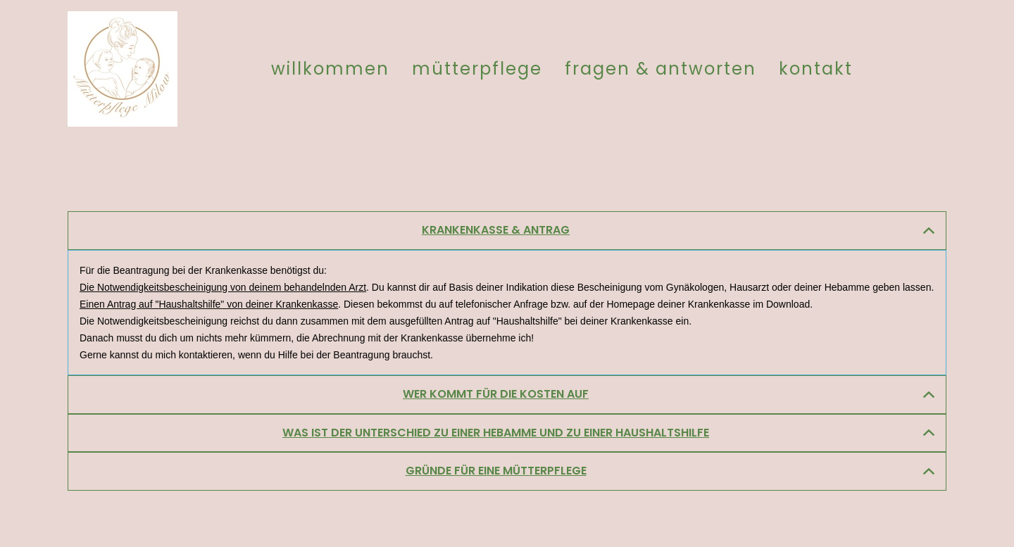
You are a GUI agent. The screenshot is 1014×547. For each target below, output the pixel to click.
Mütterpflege (477, 68)
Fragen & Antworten (660, 68)
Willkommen (330, 68)
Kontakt (816, 68)
